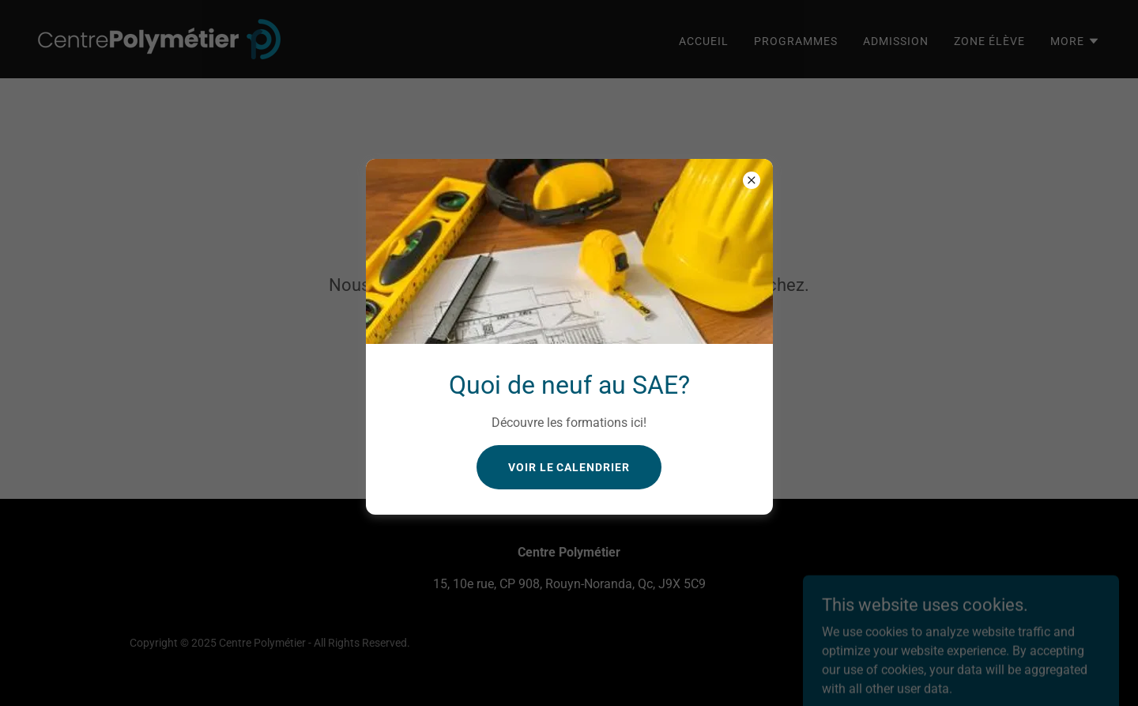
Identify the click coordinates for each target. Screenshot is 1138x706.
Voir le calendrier (569, 467)
